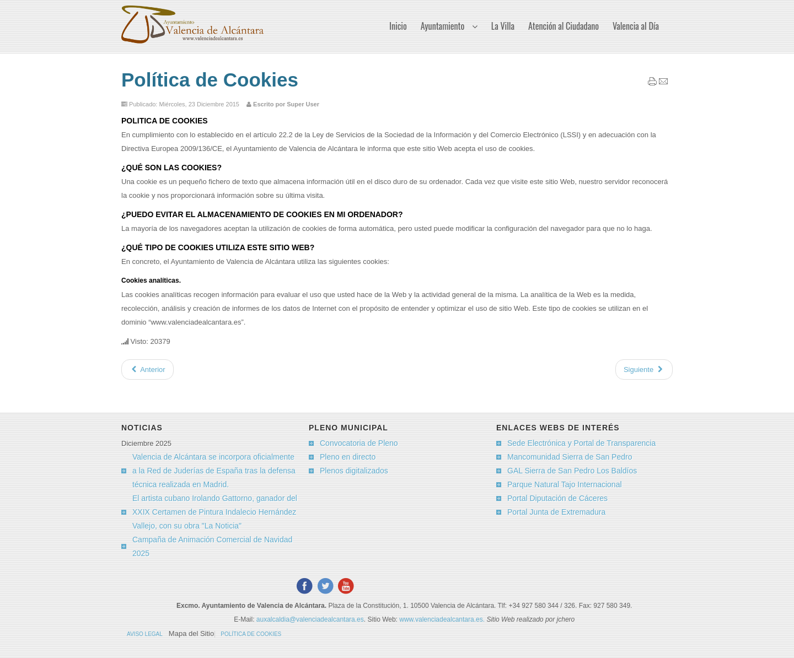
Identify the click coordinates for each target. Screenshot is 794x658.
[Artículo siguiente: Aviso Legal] (644, 369)
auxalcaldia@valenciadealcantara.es (310, 619)
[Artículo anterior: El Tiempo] (147, 369)
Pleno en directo (347, 456)
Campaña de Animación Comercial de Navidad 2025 (212, 546)
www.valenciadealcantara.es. (442, 619)
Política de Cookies (209, 79)
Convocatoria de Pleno (359, 443)
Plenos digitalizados (354, 470)
